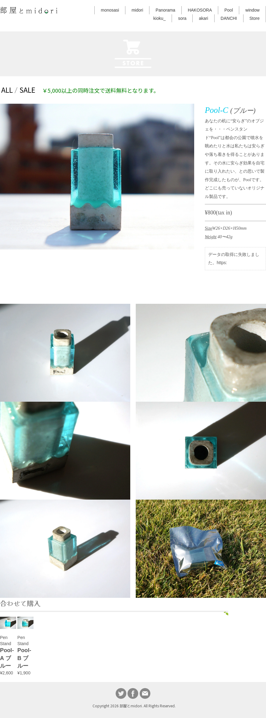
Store (255, 18)
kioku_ (159, 18)
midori (137, 10)
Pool (228, 10)
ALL (7, 90)
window (252, 10)
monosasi (110, 10)
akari (203, 18)
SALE (27, 90)
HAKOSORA (200, 10)
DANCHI (229, 18)
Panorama (165, 10)
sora (182, 18)
